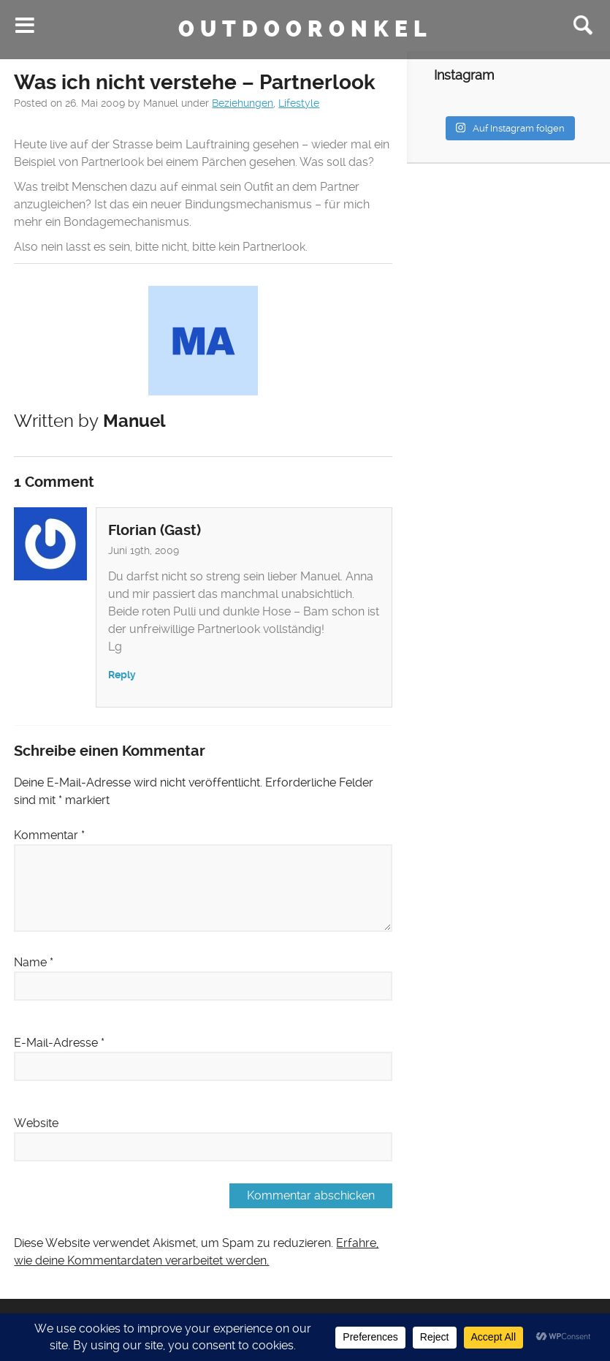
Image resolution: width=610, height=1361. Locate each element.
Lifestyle (298, 103)
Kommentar (49, 835)
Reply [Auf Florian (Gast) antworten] (122, 675)
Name (33, 962)
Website (36, 1123)
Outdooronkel (305, 29)
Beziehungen (242, 103)
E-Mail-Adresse (59, 1043)
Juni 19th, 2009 (143, 550)
